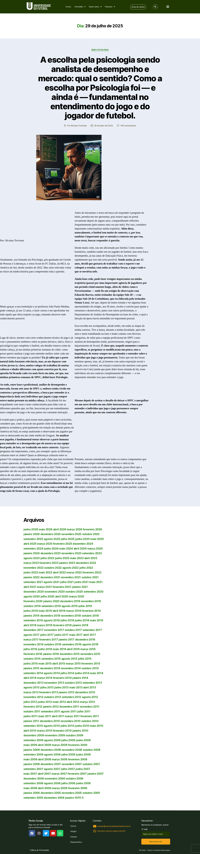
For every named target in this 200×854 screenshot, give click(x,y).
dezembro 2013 (33, 682)
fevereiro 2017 (48, 639)
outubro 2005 (91, 792)
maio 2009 (30, 745)
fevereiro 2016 (32, 654)
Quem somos (95, 6)
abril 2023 (90, 558)
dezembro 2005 (51, 792)
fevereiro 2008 (77, 759)
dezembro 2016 (85, 639)
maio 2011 (44, 716)
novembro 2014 (71, 668)
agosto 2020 (31, 596)
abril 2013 (89, 687)
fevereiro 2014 (62, 677)
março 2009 (59, 745)
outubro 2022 (53, 567)
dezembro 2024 (83, 543)
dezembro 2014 (50, 668)
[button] (138, 6)
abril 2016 (73, 649)
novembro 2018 (71, 615)
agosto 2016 (90, 644)
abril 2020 (61, 596)
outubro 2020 (74, 591)
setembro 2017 (92, 630)
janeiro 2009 (31, 749)
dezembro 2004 (54, 797)
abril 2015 (58, 663)
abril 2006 (44, 788)
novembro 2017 (54, 630)
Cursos (68, 6)
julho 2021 (67, 582)
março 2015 (73, 663)
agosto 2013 (31, 687)
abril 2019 (59, 610)
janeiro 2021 (80, 586)
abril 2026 (59, 529)
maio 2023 (77, 558)
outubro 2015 (32, 658)
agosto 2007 (52, 769)
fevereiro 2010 (62, 730)
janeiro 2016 (51, 654)
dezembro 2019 (70, 601)
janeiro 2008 (31, 764)
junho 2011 (30, 716)
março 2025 (44, 543)
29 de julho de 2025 (103, 125)
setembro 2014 (33, 673)
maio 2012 (59, 701)
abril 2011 (58, 716)
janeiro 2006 (31, 792)
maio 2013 (76, 687)
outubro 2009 (74, 735)
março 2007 (59, 773)
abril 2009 (44, 745)
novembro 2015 (90, 654)
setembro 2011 (50, 711)
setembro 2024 (33, 548)
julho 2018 (67, 620)
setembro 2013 (92, 682)
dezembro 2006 (33, 778)
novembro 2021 (71, 577)
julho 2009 (68, 740)
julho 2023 (47, 558)
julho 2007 (68, 769)
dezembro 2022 (86, 562)
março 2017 (30, 639)
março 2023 (31, 562)
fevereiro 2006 (77, 788)
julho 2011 (83, 711)
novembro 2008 (72, 749)
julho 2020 (47, 596)
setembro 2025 (33, 539)
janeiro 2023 (67, 562)
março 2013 (30, 692)
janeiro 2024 (31, 553)
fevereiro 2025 (62, 543)
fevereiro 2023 (48, 562)
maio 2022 (45, 572)
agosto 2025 (52, 539)
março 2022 (74, 572)
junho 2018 (82, 620)
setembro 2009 (33, 740)
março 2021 (44, 586)
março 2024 (95, 548)
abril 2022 (59, 572)
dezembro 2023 (50, 553)
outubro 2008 (91, 749)
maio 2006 (30, 788)
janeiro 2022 (31, 577)
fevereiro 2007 (77, 773)
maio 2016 (59, 649)
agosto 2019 (70, 606)
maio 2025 (97, 539)
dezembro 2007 (51, 764)
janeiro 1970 (73, 797)
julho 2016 (30, 649)
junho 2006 (83, 783)
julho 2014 (67, 673)
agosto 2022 (70, 567)
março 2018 (44, 625)
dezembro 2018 (50, 615)
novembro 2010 (71, 721)
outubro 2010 (89, 721)
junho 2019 (30, 610)
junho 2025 (82, 539)
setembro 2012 (71, 697)
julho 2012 (30, 701)
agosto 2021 (51, 582)
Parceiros (110, 6)
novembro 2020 (55, 591)
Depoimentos (76, 842)
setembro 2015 (51, 658)
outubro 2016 (52, 644)
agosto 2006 (52, 783)
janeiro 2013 (66, 692)
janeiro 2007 (95, 773)
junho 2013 (61, 687)
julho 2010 (67, 725)
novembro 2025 (71, 534)
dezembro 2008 (51, 749)
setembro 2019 (51, 606)
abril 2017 (89, 634)
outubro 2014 (90, 668)
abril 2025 (29, 543)
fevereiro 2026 (92, 529)
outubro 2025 (90, 534)
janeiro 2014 (80, 677)
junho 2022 (30, 572)
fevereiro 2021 (62, 586)
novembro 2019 (91, 601)
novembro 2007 (72, 764)
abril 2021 (29, 586)
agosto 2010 (52, 725)
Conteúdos (80, 6)
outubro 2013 (73, 682)
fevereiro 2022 (91, 572)
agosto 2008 (52, 754)
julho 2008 (68, 754)
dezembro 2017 (33, 630)
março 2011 (72, 716)
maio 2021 (96, 582)
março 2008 (59, 759)
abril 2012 (72, 701)
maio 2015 (45, 663)
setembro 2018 (33, 620)
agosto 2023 (31, 558)
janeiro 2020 (51, 601)
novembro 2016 (33, 644)
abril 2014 (29, 677)
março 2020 (76, 596)
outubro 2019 (32, 606)
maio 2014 (96, 673)
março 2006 (59, 788)
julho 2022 (86, 567)
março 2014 (44, 677)
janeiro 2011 (31, 721)
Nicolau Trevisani (79, 125)
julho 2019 (85, 606)
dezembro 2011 (69, 706)
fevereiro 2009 (77, 745)
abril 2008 (44, 759)
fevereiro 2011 (89, 716)
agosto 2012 (90, 697)
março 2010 (44, 730)
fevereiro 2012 (32, 706)
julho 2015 (84, 658)
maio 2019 (45, 610)
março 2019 (73, 610)
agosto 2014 (52, 673)
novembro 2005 (72, 792)
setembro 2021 (33, 582)
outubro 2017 (73, 630)
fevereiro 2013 (48, 692)
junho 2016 (45, 649)
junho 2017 (61, 634)
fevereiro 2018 (62, 625)
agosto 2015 (69, 658)
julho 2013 (47, 687)
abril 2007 (44, 773)
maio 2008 (30, 759)
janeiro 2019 (31, 615)
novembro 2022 (33, 567)
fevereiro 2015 (90, 663)
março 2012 (87, 701)
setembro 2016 (72, 644)
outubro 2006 (74, 778)
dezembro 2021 (50, 577)
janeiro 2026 (31, 534)
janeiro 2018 (80, 625)
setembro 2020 (93, 591)
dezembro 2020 (33, 591)
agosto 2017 (31, 634)
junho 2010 (82, 725)
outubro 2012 (52, 697)
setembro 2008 (33, 754)
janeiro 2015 (31, 668)
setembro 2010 (33, 725)
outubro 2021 (90, 577)
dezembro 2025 (50, 534)
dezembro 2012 (85, 692)
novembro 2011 (89, 706)
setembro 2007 (33, 769)
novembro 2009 (55, 735)
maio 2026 (45, 529)
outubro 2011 (31, 711)
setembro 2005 (33, 797)
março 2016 (87, 649)
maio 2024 (66, 548)
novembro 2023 (71, 553)
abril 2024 (80, 548)
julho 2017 (47, 634)
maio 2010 (96, 725)
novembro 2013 (54, 682)
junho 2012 (45, 701)
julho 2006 (68, 783)
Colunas (73, 836)
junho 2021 (81, 582)
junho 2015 (30, 663)
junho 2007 (83, 769)
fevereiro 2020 (32, 601)
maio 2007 (30, 773)
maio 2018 (96, 620)
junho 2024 (51, 548)
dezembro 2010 (50, 721)
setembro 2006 (33, 783)
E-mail (145, 829)
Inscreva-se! (155, 841)
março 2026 (74, 529)
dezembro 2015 (70, 654)
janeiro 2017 (66, 639)
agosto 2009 (52, 740)
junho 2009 (83, 740)
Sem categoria (100, 50)
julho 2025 (67, 539)
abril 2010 (29, 730)
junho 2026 (30, 529)
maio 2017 (76, 634)
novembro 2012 (33, 697)
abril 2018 (29, 625)
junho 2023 (62, 558)
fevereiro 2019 (91, 610)
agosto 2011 (69, 711)
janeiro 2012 (51, 706)
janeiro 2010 (80, 730)
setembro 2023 (92, 553)
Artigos (73, 831)
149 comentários (128, 125)
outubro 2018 (90, 615)
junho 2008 (83, 754)
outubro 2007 (91, 764)
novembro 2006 (55, 778)
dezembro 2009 (33, 735)
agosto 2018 (52, 620)
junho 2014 (82, 673)
